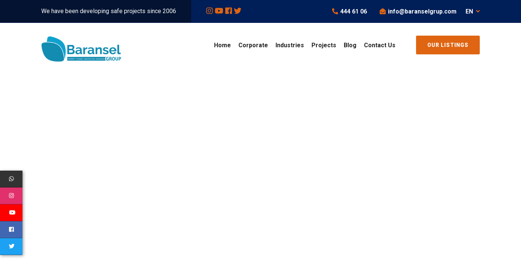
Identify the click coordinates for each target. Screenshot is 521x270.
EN (473, 11)
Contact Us (379, 45)
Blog (350, 45)
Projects (323, 45)
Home (222, 45)
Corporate (253, 45)
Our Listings (448, 45)
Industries (289, 45)
